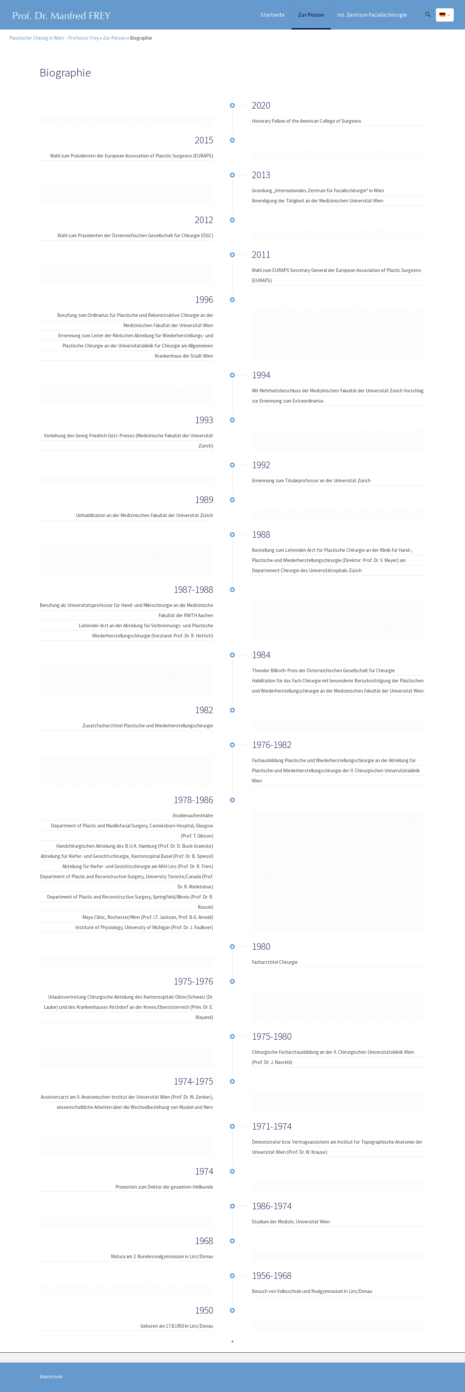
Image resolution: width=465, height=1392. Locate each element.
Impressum (51, 1376)
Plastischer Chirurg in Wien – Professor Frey (54, 38)
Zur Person (114, 38)
